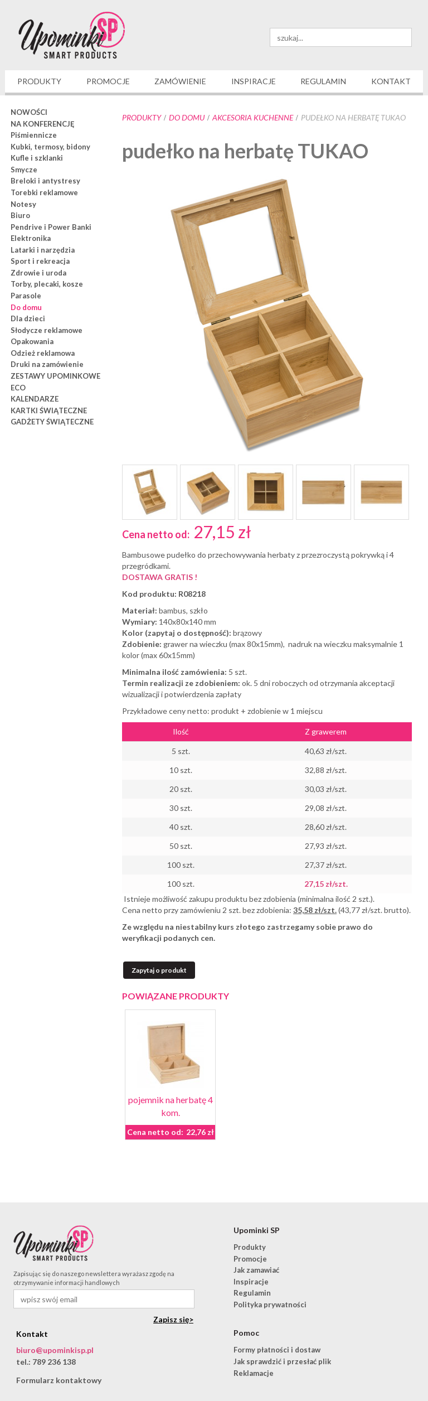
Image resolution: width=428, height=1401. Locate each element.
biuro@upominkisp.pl (55, 1350)
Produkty (141, 117)
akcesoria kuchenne (252, 117)
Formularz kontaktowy (58, 1380)
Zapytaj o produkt (159, 970)
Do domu (187, 117)
